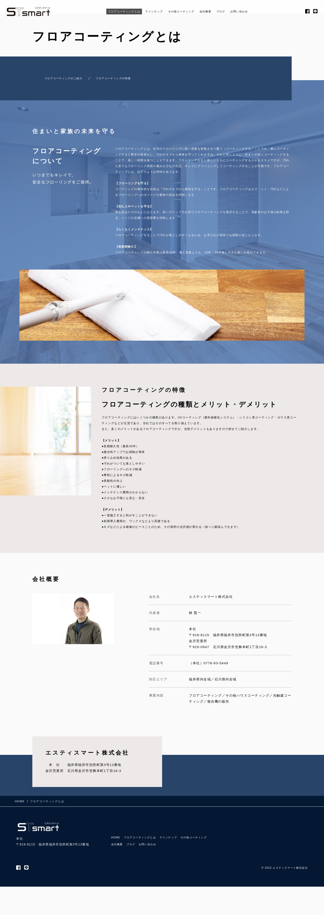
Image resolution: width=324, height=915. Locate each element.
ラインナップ (150, 11)
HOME (116, 827)
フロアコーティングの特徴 (120, 76)
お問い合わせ (251, 11)
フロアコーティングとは (114, 11)
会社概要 (211, 11)
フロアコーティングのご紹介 (58, 76)
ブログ (229, 11)
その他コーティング (182, 11)
